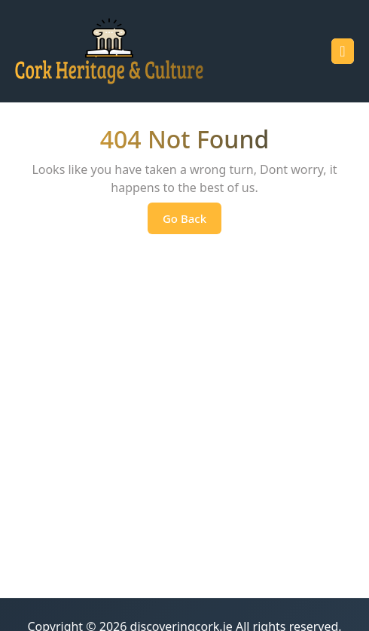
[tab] (342, 51)
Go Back (192, 222)
